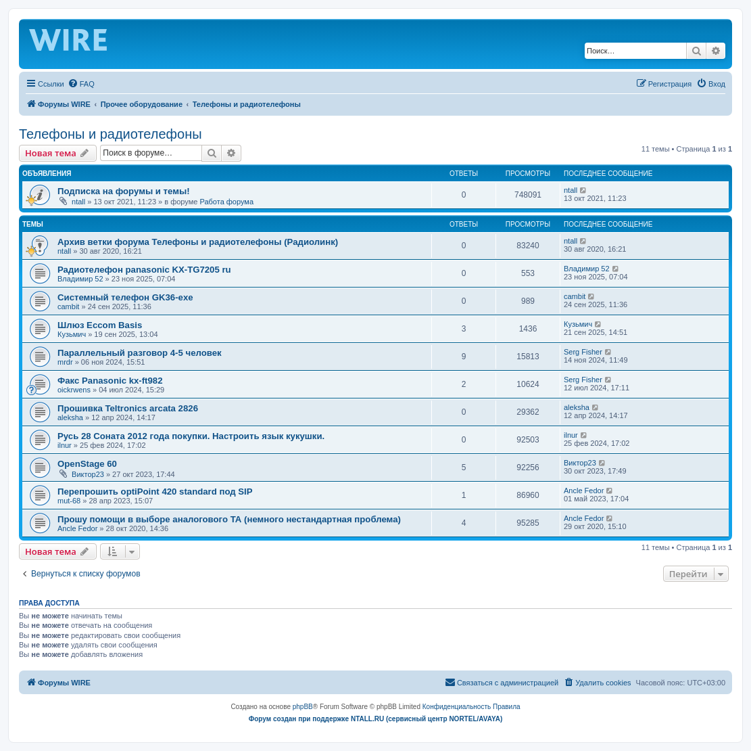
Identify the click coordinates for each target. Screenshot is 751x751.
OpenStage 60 (87, 464)
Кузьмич (71, 334)
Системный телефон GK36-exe (125, 297)
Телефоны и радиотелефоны (110, 134)
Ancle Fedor (584, 490)
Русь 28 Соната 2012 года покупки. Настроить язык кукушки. (190, 436)
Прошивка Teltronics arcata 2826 (127, 408)
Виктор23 (88, 474)
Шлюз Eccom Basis (99, 325)
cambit (68, 306)
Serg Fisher (583, 352)
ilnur (64, 445)
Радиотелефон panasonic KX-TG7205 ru (144, 270)
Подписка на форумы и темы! (123, 191)
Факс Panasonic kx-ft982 (110, 381)
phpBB (303, 706)
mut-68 (68, 501)
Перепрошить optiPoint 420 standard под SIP (155, 491)
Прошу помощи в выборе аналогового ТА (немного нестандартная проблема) (229, 519)
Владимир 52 (80, 279)
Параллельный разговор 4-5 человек (139, 353)
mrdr (65, 362)
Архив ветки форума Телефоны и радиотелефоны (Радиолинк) (197, 242)
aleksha (70, 417)
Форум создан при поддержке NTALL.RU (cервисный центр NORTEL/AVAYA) (376, 719)
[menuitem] (81, 84)
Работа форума (226, 202)
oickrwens (74, 390)
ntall (78, 202)
